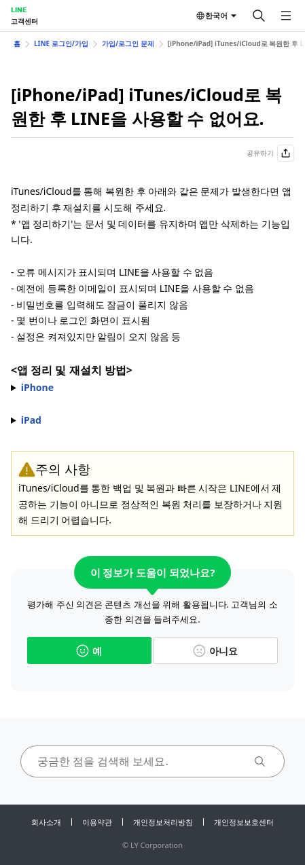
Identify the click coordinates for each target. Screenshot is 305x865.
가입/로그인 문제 (128, 43)
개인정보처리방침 (163, 822)
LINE (18, 9)
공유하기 (270, 153)
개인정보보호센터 (244, 822)
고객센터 (24, 21)
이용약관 (97, 822)
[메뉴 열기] (286, 15)
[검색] (258, 15)
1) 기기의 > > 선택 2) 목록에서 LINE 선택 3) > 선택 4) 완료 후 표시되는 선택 (152, 388)
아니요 (215, 650)
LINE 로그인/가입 (61, 43)
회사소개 (46, 822)
